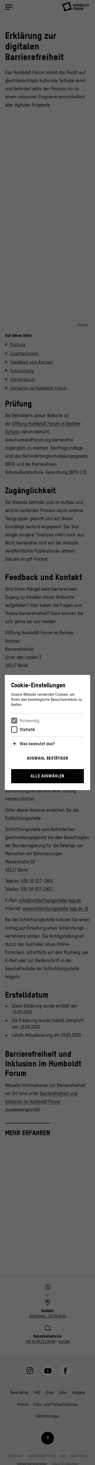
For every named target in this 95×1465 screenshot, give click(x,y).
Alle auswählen (47, 776)
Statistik (27, 729)
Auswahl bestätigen (47, 758)
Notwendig (29, 720)
